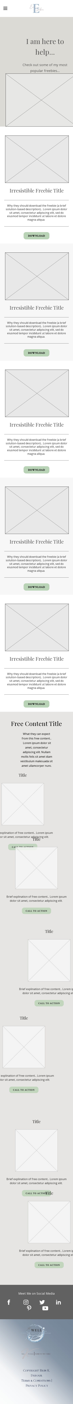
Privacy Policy (37, 1386)
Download (36, 236)
